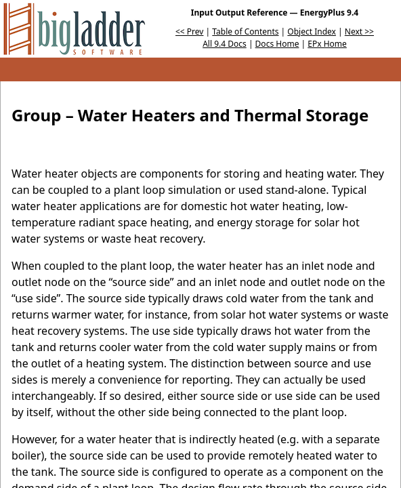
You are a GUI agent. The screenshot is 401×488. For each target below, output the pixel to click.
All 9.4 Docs (225, 43)
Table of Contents (245, 31)
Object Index (311, 31)
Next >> (359, 31)
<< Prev (189, 31)
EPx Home (327, 43)
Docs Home (277, 43)
